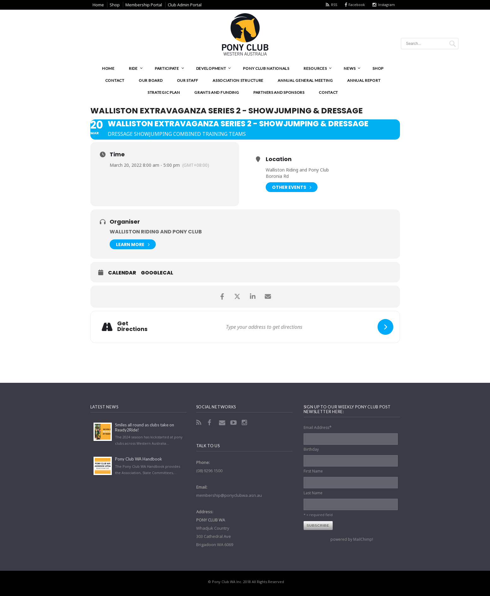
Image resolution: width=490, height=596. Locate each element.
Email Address (318, 427)
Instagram (386, 4)
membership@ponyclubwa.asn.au (229, 495)
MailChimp (362, 539)
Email (223, 422)
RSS (334, 4)
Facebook (356, 4)
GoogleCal (157, 273)
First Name (313, 471)
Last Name (313, 493)
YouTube (234, 422)
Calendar (122, 273)
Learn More (132, 244)
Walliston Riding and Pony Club (156, 231)
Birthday (311, 449)
